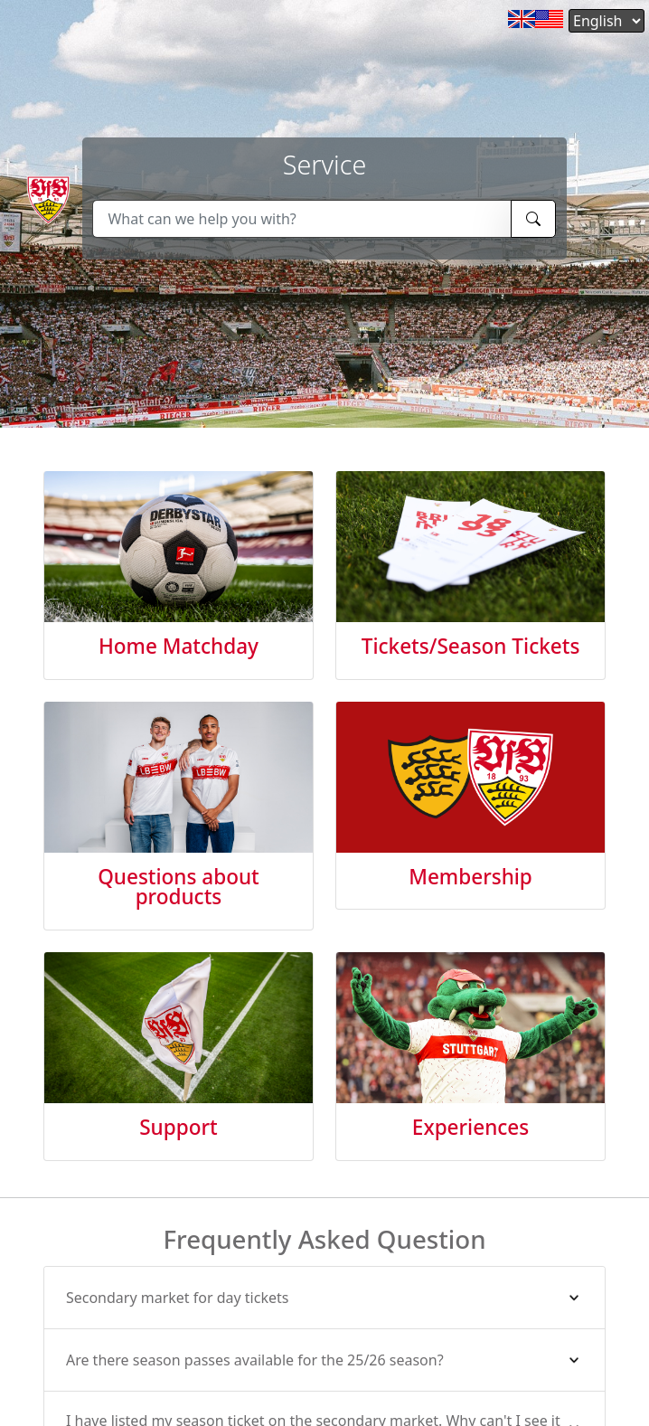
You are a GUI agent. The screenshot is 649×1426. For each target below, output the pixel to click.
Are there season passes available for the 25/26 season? (255, 1360)
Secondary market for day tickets (177, 1298)
